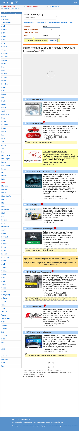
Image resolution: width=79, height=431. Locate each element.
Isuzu (3, 135)
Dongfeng (5, 84)
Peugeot (4, 233)
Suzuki (3, 301)
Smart (3, 291)
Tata (2, 305)
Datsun (4, 77)
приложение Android (52, 422)
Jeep (3, 148)
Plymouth (4, 237)
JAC (2, 142)
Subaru (4, 298)
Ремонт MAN (29, 22)
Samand (4, 271)
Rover (3, 261)
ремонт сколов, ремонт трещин (61, 22)
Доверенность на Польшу (10, 8)
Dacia (3, 63)
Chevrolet (4, 53)
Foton (3, 104)
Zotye (3, 332)
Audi (3, 26)
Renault (4, 254)
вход (75, 2)
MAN (3, 182)
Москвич (4, 359)
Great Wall (5, 114)
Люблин (4, 356)
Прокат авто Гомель (31, 6)
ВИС (3, 339)
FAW (3, 91)
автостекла (42, 22)
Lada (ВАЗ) (5, 155)
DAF (3, 70)
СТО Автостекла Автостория (40, 229)
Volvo (3, 322)
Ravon (3, 250)
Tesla (3, 308)
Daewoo (4, 67)
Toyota (3, 315)
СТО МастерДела (35, 123)
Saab (3, 264)
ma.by (5, 2)
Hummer (4, 125)
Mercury (4, 199)
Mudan (3, 213)
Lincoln (4, 176)
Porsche (4, 244)
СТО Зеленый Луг (35, 306)
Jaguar (3, 145)
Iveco (3, 138)
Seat (3, 281)
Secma (4, 284)
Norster (4, 220)
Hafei (3, 118)
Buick (3, 40)
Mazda (3, 193)
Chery (3, 50)
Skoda (3, 288)
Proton (3, 247)
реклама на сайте (17, 422)
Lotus (3, 179)
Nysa (3, 223)
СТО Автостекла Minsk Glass (40, 332)
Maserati (4, 186)
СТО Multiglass (34, 205)
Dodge (3, 80)
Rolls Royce (5, 257)
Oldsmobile (5, 227)
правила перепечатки (39, 422)
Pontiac (4, 240)
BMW (3, 33)
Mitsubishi (5, 210)
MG (2, 203)
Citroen (4, 60)
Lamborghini (5, 159)
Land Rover (5, 165)
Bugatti (4, 36)
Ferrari (3, 94)
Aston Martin (6, 23)
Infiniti (3, 131)
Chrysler (4, 57)
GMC (3, 111)
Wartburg (4, 325)
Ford (3, 101)
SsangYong (5, 295)
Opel (3, 230)
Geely (3, 108)
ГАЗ (2, 342)
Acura (3, 16)
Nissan (3, 216)
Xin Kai (4, 329)
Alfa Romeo (5, 19)
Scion (3, 278)
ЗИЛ (3, 349)
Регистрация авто (53, 6)
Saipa (3, 267)
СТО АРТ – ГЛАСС (35, 99)
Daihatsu (4, 74)
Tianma (4, 312)
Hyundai (4, 128)
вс (51, 29)
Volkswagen (5, 318)
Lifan (3, 172)
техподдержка (27, 422)
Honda (3, 121)
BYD (3, 43)
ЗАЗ (2, 346)
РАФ (3, 363)
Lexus (3, 169)
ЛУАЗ (3, 352)
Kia (2, 152)
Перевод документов (8, 6)
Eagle (3, 87)
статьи (61, 422)
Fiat (2, 97)
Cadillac (4, 46)
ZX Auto (4, 335)
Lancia (3, 162)
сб (45, 29)
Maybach (4, 189)
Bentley (4, 29)
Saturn (3, 274)
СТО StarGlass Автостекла (39, 272)
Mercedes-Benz (7, 196)
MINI (3, 206)
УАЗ (2, 366)
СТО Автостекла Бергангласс (40, 172)
